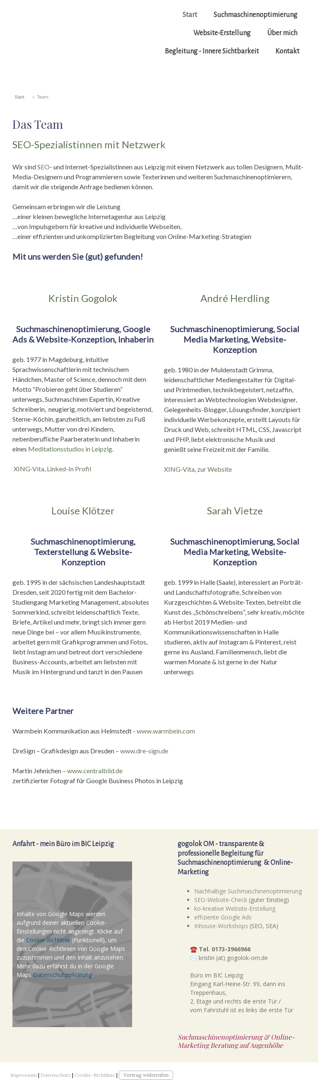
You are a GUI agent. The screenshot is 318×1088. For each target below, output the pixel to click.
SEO (43, 167)
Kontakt (287, 51)
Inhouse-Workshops (221, 926)
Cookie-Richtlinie (48, 940)
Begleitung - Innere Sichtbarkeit (212, 51)
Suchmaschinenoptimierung (255, 15)
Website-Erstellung (222, 33)
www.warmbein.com (166, 731)
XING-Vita (29, 469)
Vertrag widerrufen (146, 1075)
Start (190, 15)
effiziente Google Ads (223, 917)
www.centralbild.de (95, 770)
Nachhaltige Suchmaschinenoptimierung (248, 891)
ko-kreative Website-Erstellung (234, 908)
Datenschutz (56, 1075)
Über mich (282, 33)
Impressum (23, 1075)
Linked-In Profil (69, 469)
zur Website (214, 469)
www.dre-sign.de (144, 751)
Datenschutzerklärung (62, 975)
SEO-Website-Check (220, 900)
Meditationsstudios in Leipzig (70, 449)
